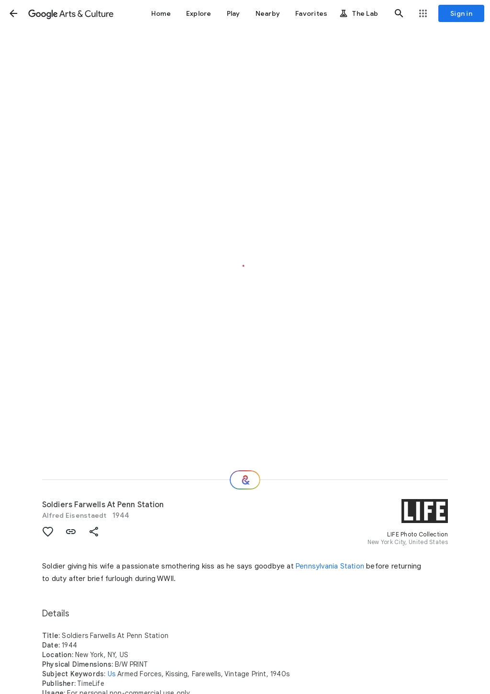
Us (111, 674)
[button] (13, 13)
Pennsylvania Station (330, 566)
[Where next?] (245, 479)
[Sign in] (461, 13)
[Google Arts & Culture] (71, 13)
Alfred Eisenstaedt (74, 515)
